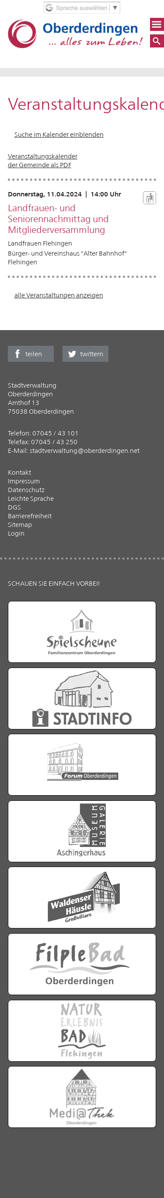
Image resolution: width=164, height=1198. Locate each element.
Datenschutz (26, 489)
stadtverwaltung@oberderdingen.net (85, 450)
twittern (91, 354)
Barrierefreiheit (30, 516)
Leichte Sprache (31, 498)
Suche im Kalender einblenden (59, 134)
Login (16, 533)
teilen (33, 354)
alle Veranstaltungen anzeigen (58, 295)
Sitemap (20, 524)
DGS (14, 507)
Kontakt (19, 472)
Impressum (24, 481)
